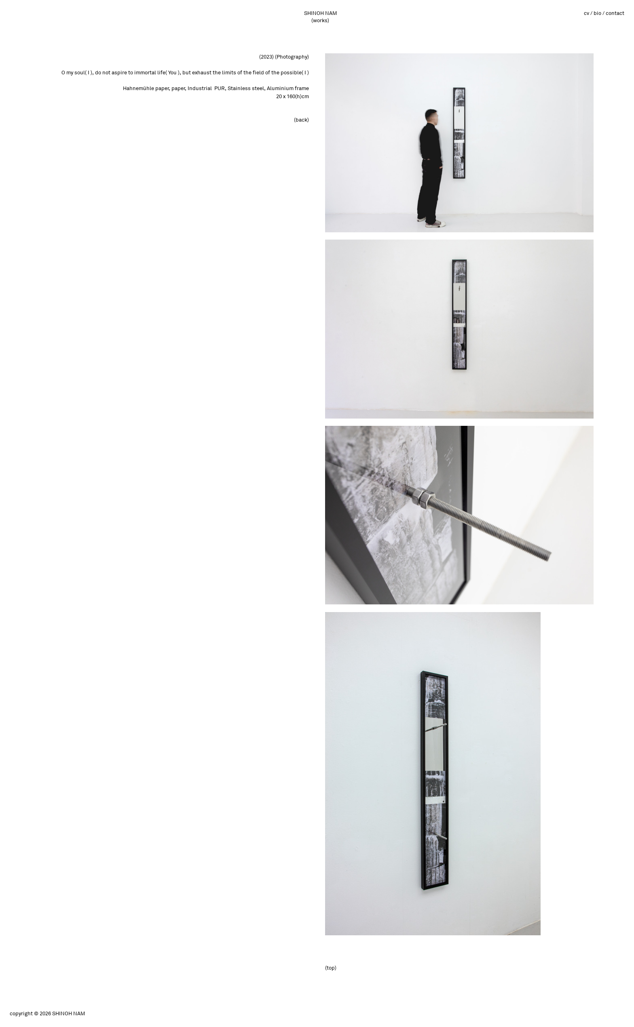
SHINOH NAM (320, 13)
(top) (330, 968)
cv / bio (592, 13)
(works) (320, 20)
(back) (301, 120)
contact (615, 13)
